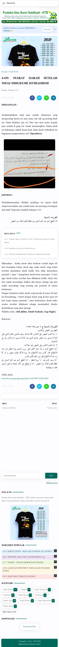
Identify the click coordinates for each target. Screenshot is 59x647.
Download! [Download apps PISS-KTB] (47, 29)
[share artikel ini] (32, 97)
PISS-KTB (6, 492)
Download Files (29, 626)
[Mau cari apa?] (23, 475)
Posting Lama (52, 408)
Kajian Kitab (10, 606)
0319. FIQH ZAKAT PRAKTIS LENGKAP (19, 576)
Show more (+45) (9, 612)
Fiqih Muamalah (46, 600)
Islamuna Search (35, 644)
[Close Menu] (54, 29)
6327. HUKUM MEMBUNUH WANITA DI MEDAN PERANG (27, 254)
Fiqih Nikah (25, 595)
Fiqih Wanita (27, 600)
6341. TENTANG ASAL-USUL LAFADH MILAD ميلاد (24, 557)
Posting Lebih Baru (9, 408)
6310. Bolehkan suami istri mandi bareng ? (20, 248)
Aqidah (26, 589)
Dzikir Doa (9, 600)
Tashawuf (9, 595)
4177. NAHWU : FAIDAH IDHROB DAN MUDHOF (23, 562)
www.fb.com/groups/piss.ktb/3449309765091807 (25, 379)
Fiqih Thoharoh (42, 589)
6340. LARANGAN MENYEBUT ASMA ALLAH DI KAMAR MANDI (26, 569)
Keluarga (41, 595)
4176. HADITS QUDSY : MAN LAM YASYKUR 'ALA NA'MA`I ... (28, 551)
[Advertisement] (29, 443)
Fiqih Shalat (10, 589)
